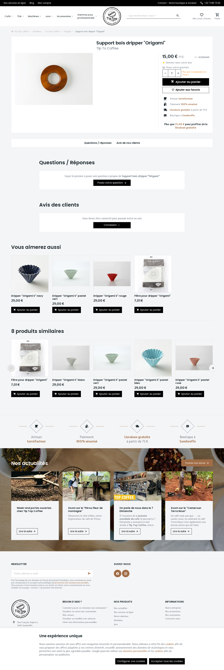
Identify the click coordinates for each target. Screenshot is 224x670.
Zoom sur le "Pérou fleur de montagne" (85, 510)
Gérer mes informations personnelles (80, 622)
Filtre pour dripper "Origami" (152, 295)
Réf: (196, 57)
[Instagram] (125, 573)
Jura (47, 16)
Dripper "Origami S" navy (27, 295)
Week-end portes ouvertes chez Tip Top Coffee (34, 510)
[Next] (213, 368)
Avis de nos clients (128, 143)
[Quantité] (171, 73)
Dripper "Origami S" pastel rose (192, 381)
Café (8, 16)
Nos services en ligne (123, 612)
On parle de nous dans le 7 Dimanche (136, 510)
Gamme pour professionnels (85, 16)
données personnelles (135, 651)
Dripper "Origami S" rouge (109, 295)
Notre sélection (121, 616)
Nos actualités (29, 463)
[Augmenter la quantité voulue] (178, 73)
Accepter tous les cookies (167, 661)
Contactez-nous (172, 618)
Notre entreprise (173, 607)
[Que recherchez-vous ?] (154, 16)
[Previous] (11, 368)
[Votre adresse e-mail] (52, 573)
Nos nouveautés (172, 615)
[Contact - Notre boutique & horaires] (177, 3)
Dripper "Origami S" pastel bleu (151, 381)
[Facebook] (117, 573)
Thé (19, 16)
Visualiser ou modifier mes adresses (79, 618)
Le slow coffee (52, 31)
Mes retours (68, 615)
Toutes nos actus (195, 463)
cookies (170, 644)
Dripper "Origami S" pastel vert (69, 297)
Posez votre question (177, 67)
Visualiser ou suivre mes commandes (79, 611)
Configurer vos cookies (131, 661)
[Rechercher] (178, 16)
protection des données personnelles (72, 582)
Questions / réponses (98, 143)
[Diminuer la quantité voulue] (165, 73)
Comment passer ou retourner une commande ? (85, 607)
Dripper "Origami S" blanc (68, 380)
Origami (67, 31)
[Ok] (89, 573)
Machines (33, 16)
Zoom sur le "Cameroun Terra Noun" (186, 510)
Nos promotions (172, 611)
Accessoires (64, 16)
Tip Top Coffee (19, 31)
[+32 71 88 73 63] (210, 3)
